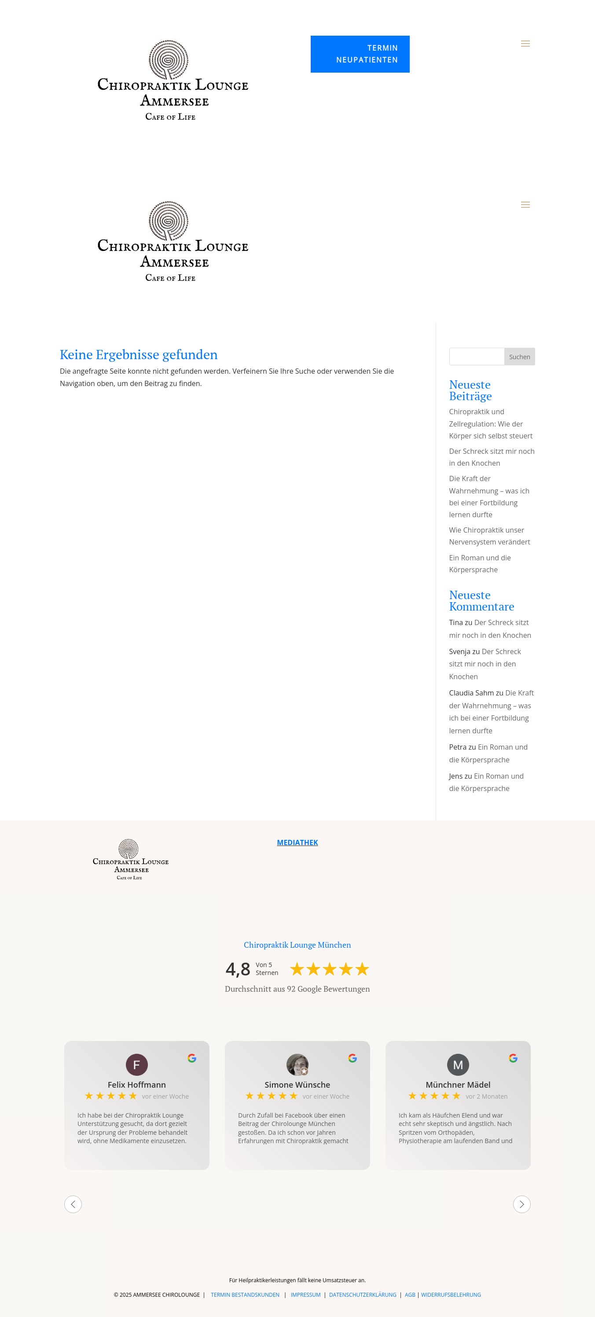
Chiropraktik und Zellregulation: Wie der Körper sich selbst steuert (491, 423)
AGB (410, 1295)
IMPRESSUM (306, 1295)
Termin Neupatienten (367, 54)
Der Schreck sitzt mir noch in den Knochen (485, 664)
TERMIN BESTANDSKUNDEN (245, 1295)
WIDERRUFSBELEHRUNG (451, 1295)
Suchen (519, 357)
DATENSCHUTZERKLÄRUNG (363, 1295)
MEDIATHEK (297, 842)
